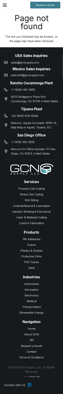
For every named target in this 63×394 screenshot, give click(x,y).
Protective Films (31, 256)
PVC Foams (31, 262)
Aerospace (31, 289)
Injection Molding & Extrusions (31, 211)
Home (31, 328)
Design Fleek (35, 376)
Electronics (32, 295)
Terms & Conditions (31, 357)
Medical (31, 301)
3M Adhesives (31, 239)
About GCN (31, 334)
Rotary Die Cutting (31, 194)
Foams (31, 245)
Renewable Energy (31, 312)
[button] (5, 5)
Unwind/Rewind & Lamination (31, 206)
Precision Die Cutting (31, 188)
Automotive (31, 284)
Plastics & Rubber (31, 250)
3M (32, 340)
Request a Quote (31, 346)
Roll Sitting (31, 200)
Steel (31, 268)
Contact (31, 351)
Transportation (31, 307)
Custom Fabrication (31, 223)
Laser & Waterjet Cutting (31, 217)
